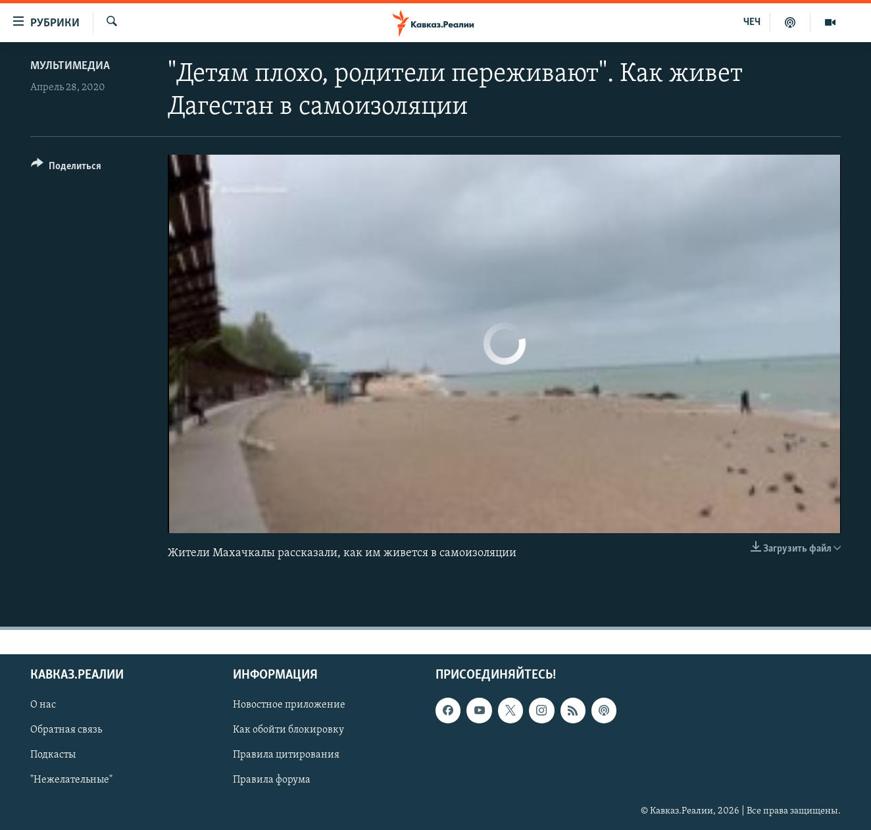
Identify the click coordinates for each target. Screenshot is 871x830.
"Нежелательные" (71, 780)
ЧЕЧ (751, 22)
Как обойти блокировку (288, 730)
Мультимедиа (70, 66)
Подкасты (53, 755)
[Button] (66, 168)
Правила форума (272, 780)
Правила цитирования (286, 755)
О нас (43, 705)
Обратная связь (66, 730)
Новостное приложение (289, 705)
